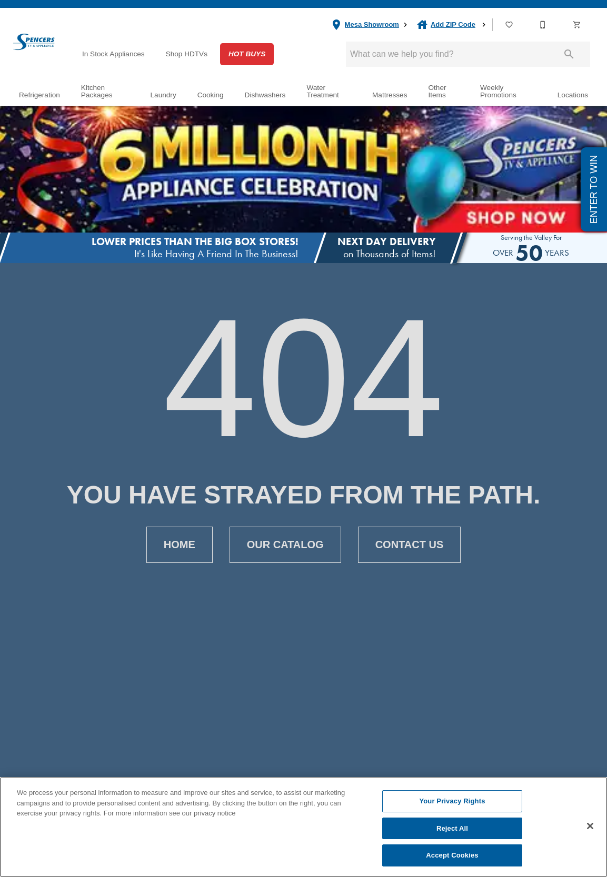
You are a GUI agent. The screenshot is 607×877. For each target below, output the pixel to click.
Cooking (210, 95)
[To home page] (34, 42)
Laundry (163, 95)
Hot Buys (246, 54)
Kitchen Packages (97, 91)
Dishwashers (265, 95)
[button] (509, 24)
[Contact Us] (543, 24)
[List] (509, 24)
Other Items (437, 91)
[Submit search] (569, 54)
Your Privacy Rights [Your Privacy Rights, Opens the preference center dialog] (452, 801)
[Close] (590, 826)
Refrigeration (39, 95)
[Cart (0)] (577, 24)
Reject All (452, 828)
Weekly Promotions (498, 91)
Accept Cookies (452, 855)
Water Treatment (322, 91)
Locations (573, 95)
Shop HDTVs (186, 54)
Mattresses (389, 95)
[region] (303, 827)
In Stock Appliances (113, 54)
